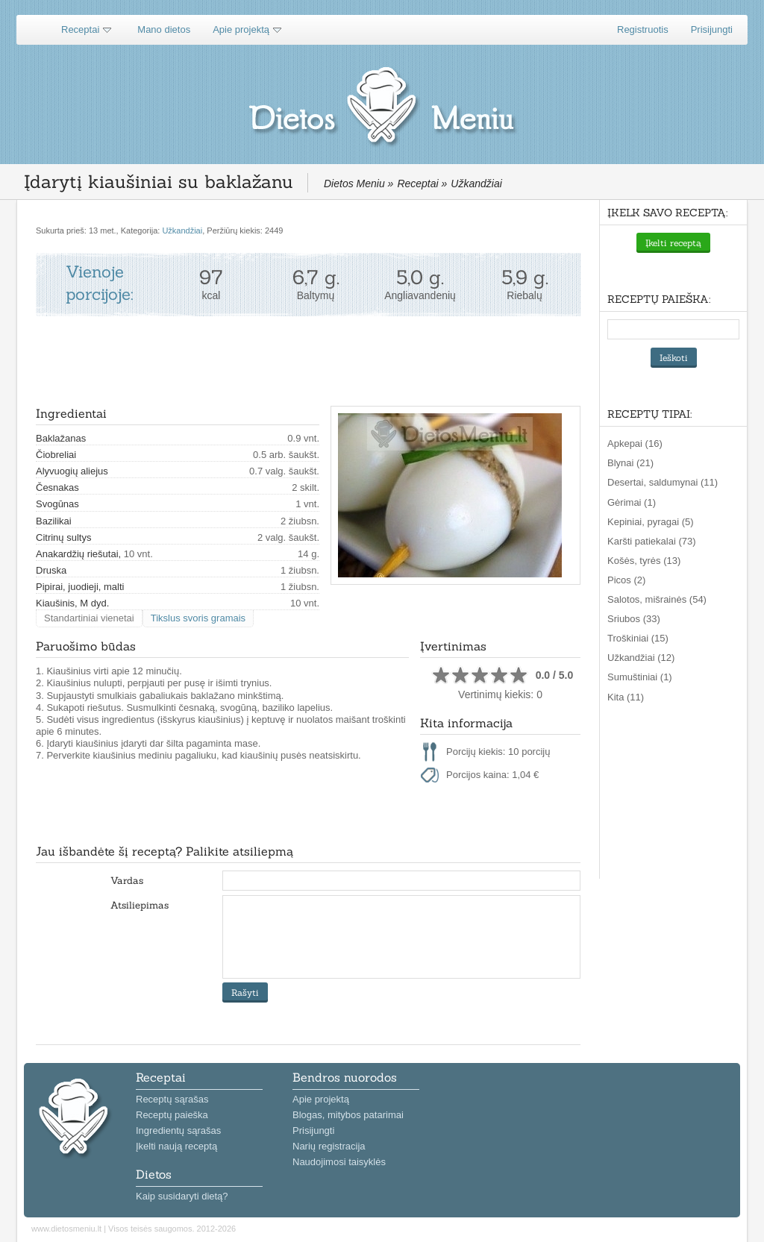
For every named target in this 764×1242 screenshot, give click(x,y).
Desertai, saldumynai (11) (662, 482)
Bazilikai (54, 521)
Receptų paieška (172, 1114)
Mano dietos (163, 29)
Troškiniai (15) (637, 638)
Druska (51, 570)
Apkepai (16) (635, 443)
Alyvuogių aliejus (72, 471)
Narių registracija (329, 1146)
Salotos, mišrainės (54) (657, 599)
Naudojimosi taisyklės (339, 1161)
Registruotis (642, 29)
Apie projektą (241, 29)
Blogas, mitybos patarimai (348, 1114)
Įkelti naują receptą (176, 1146)
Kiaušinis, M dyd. (72, 603)
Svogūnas (57, 503)
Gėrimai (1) (631, 502)
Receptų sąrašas (172, 1099)
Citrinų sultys (63, 537)
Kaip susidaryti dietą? (182, 1196)
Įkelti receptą (673, 242)
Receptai (80, 29)
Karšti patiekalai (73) (651, 541)
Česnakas (57, 487)
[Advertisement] (307, 361)
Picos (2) (626, 580)
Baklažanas (61, 438)
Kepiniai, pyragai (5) (650, 521)
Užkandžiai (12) (640, 657)
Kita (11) (625, 697)
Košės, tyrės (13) (643, 560)
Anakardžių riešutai (77, 553)
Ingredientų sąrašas (178, 1130)
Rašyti (245, 992)
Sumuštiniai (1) (639, 677)
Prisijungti (712, 29)
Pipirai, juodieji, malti (80, 586)
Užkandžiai (182, 230)
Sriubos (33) (633, 618)
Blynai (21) (630, 462)
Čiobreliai (56, 454)
